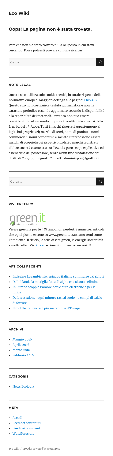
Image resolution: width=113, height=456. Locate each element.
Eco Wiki (19, 13)
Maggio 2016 (22, 339)
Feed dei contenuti (27, 423)
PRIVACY (90, 100)
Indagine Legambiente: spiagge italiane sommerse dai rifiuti (58, 276)
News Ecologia (23, 386)
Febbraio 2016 (23, 355)
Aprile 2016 (21, 345)
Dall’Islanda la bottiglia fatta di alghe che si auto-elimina (56, 282)
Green (40, 245)
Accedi (17, 418)
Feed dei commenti (27, 428)
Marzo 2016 (21, 350)
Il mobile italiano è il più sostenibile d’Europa (47, 308)
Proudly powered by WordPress (41, 448)
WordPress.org (24, 433)
